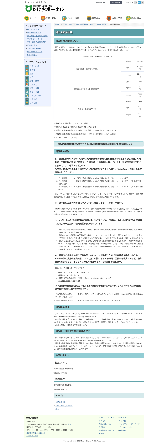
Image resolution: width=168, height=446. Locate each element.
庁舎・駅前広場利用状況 (36, 42)
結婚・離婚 (34, 81)
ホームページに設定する (36, 2)
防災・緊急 (51, 18)
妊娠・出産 (34, 66)
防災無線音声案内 (34, 33)
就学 (31, 74)
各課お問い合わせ (105, 424)
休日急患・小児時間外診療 (37, 36)
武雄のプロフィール (106, 418)
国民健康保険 (101, 24)
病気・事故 (34, 92)
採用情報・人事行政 (106, 430)
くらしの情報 (73, 18)
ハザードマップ (33, 29)
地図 (70, 424)
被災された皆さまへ (34, 52)
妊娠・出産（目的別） (64, 406)
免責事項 (122, 430)
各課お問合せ (32, 55)
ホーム (57, 24)
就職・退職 (34, 88)
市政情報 (102, 427)
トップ (33, 18)
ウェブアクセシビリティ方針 (130, 424)
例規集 (101, 434)
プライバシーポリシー (127, 427)
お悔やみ (33, 99)
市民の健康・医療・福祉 (84, 24)
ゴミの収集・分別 (34, 48)
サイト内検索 (116, 2)
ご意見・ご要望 (32, 436)
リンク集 (122, 421)
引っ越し (33, 84)
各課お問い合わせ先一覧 (35, 433)
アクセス (102, 421)
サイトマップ (124, 418)
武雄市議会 (136, 18)
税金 (57, 409)
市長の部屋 (117, 18)
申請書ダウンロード (34, 39)
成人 (31, 77)
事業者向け (97, 18)
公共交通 (33, 103)
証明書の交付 (32, 45)
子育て (32, 70)
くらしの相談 (35, 95)
